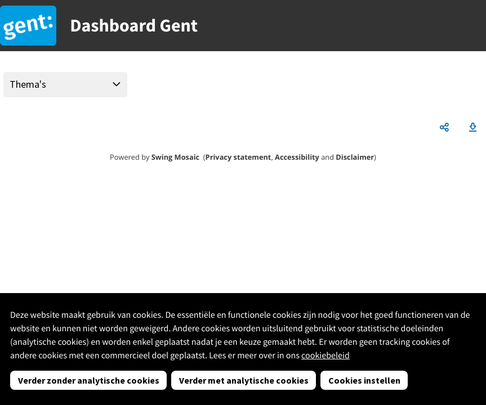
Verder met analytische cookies (244, 380)
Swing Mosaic (175, 157)
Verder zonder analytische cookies (88, 380)
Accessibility (297, 157)
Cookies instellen (364, 380)
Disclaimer (355, 157)
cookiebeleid (325, 355)
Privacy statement (238, 157)
